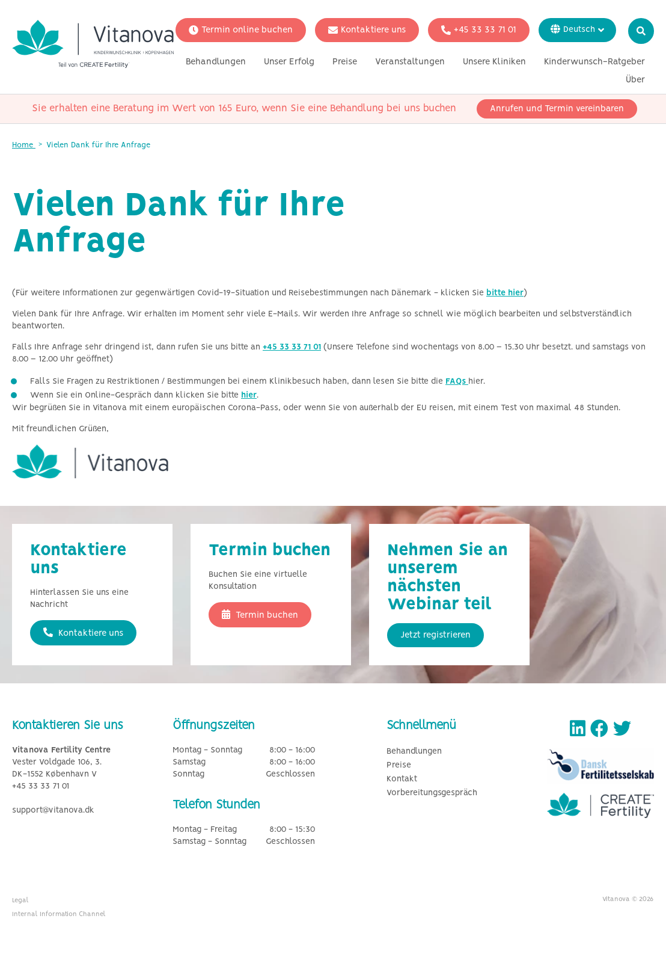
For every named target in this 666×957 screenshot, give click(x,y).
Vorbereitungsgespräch (431, 793)
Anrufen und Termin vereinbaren (557, 109)
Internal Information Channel (59, 914)
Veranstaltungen (410, 62)
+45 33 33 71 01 (478, 30)
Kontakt (401, 779)
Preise (344, 62)
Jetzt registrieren (435, 635)
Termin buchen (260, 614)
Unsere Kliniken (494, 62)
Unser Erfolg (289, 62)
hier (249, 395)
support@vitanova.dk (53, 810)
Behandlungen (216, 62)
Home (23, 145)
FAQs (456, 381)
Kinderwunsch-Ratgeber (594, 62)
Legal (20, 900)
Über (635, 80)
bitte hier (505, 293)
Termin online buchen (241, 30)
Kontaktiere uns (367, 30)
